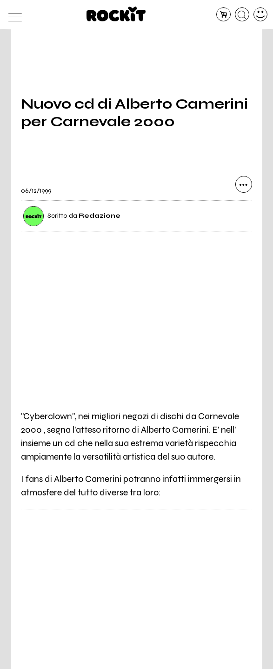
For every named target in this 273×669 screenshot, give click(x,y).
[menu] (13, 14)
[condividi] (243, 184)
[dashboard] (260, 14)
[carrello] (223, 14)
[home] (116, 13)
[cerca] (242, 14)
